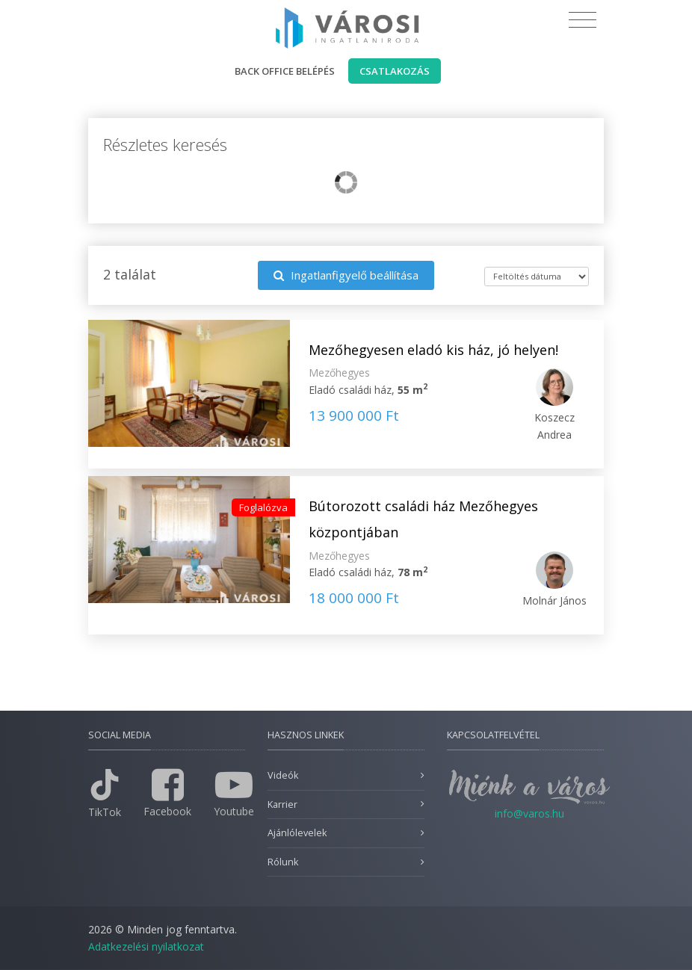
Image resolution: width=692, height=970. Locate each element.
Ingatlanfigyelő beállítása (346, 275)
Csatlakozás (394, 71)
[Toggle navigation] (582, 20)
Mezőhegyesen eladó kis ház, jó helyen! (433, 350)
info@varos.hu (529, 813)
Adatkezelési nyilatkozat (146, 946)
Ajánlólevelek (297, 833)
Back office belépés (285, 71)
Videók (283, 775)
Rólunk (283, 862)
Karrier (282, 804)
